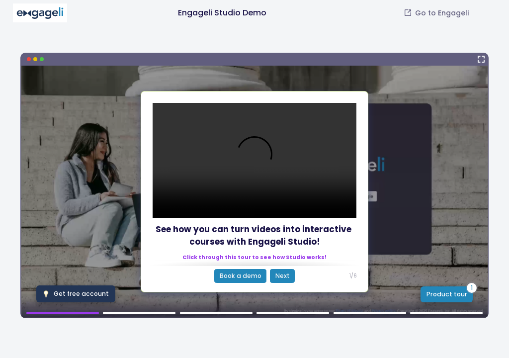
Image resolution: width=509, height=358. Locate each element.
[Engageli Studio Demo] (254, 185)
